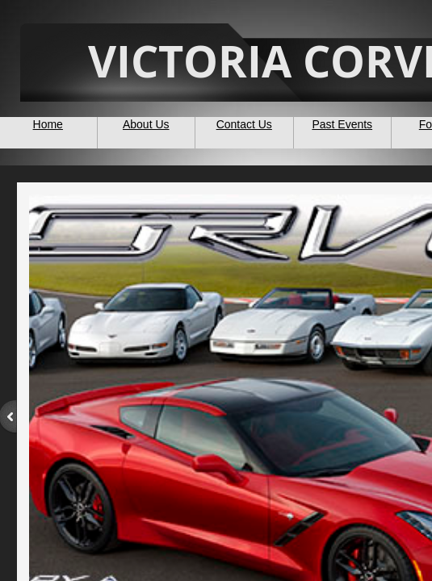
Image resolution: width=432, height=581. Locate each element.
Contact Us (244, 124)
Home (48, 124)
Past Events (342, 124)
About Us (146, 124)
